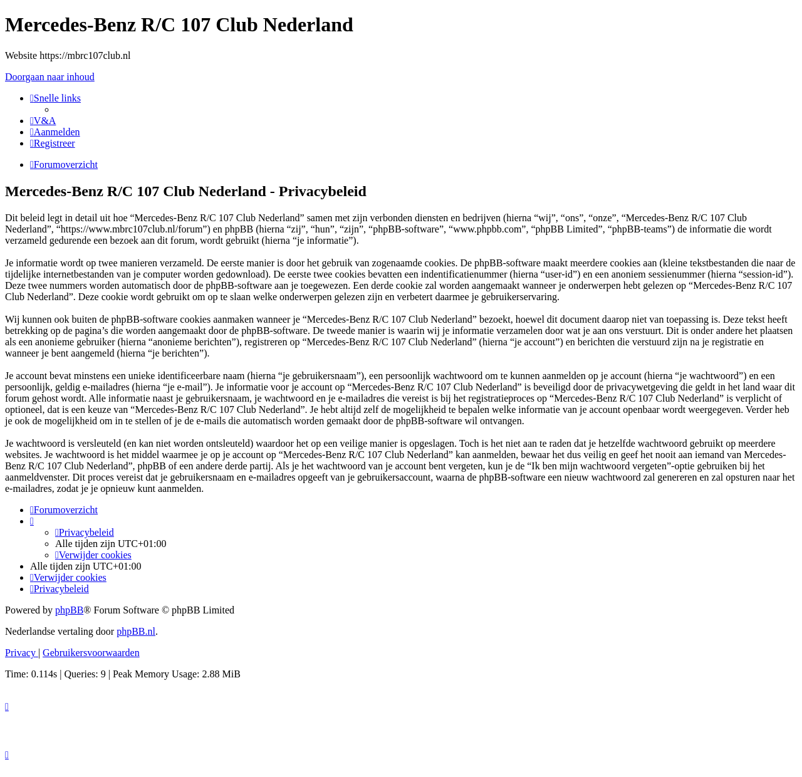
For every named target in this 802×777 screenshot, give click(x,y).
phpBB (69, 610)
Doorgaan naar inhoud (50, 76)
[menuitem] (43, 120)
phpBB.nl (136, 631)
